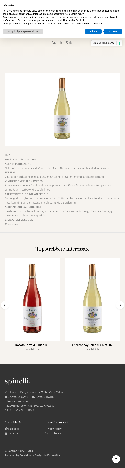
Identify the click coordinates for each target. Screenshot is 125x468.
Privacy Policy (53, 429)
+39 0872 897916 (19, 397)
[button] (5, 305)
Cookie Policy (53, 433)
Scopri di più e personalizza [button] (23, 31)
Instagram (12, 433)
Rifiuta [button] (93, 31)
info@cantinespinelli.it (19, 401)
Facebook (12, 429)
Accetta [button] (113, 31)
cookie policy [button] (76, 14)
